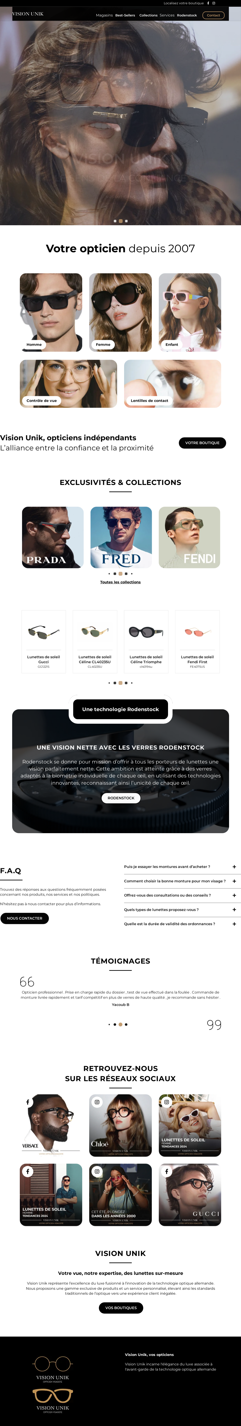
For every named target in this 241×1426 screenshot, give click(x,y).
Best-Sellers (122, 18)
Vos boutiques (121, 1308)
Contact (213, 18)
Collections (145, 18)
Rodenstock (187, 18)
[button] (121, 221)
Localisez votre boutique (183, 3)
